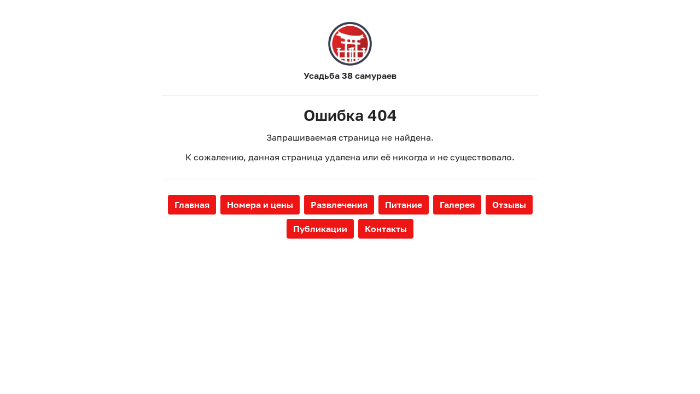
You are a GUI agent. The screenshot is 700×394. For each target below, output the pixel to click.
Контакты (386, 228)
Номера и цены (260, 204)
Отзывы (509, 204)
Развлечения (339, 204)
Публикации (320, 228)
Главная (191, 204)
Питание (403, 204)
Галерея (457, 204)
